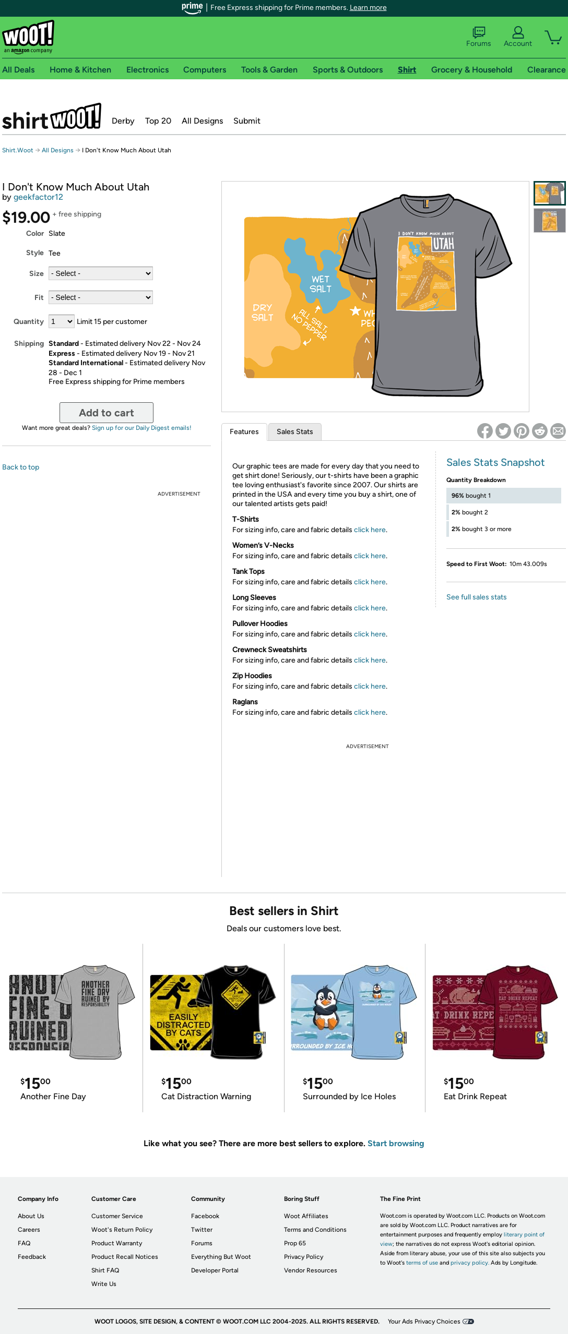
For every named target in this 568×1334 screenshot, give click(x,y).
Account (518, 37)
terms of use (422, 1262)
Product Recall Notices (124, 1256)
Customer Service (117, 1216)
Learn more (368, 7)
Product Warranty (116, 1243)
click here (370, 529)
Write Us (103, 1284)
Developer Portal (215, 1270)
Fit (39, 297)
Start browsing (396, 1143)
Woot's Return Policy (121, 1229)
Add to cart (106, 412)
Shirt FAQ (105, 1270)
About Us (31, 1216)
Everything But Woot (221, 1256)
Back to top (20, 467)
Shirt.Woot (51, 116)
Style (35, 252)
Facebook (205, 1216)
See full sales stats (476, 597)
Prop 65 (295, 1243)
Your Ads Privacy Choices (424, 1321)
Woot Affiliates (306, 1216)
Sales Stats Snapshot (495, 462)
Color (35, 233)
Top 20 (158, 121)
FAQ (24, 1243)
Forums (478, 37)
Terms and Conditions (315, 1229)
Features (244, 431)
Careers (29, 1229)
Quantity (29, 321)
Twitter (201, 1229)
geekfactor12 (38, 197)
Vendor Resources (310, 1270)
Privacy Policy (303, 1256)
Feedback (32, 1256)
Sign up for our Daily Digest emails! (142, 427)
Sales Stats (295, 431)
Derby (123, 121)
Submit (247, 121)
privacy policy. (470, 1262)
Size (36, 273)
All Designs (202, 121)
